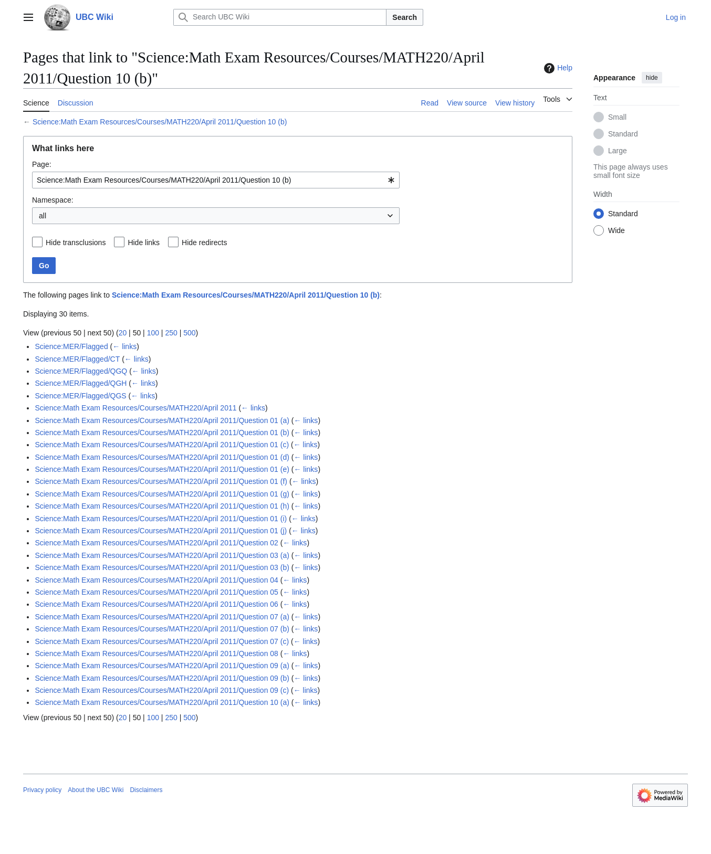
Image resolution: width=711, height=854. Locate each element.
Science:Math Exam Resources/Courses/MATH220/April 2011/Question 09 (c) (162, 690)
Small (617, 117)
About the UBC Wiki (95, 790)
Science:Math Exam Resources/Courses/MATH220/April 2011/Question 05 (156, 592)
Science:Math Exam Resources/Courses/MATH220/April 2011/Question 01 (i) (161, 518)
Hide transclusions (76, 242)
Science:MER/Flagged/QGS (80, 396)
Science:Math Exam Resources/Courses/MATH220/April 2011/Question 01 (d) (162, 457)
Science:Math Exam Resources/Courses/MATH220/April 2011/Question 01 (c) (162, 444)
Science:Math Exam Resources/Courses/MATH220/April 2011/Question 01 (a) (162, 420)
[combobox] (216, 180)
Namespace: (53, 200)
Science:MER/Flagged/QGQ (81, 371)
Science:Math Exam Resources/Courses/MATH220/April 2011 (135, 408)
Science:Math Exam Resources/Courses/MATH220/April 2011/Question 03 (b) (162, 567)
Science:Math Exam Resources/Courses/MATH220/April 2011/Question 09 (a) (162, 665)
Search (404, 17)
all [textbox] (42, 216)
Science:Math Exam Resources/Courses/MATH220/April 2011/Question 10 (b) (160, 122)
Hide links (144, 242)
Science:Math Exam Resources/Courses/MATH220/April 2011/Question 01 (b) (162, 432)
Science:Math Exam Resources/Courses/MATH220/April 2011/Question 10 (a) (162, 702)
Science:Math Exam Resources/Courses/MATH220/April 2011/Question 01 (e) (162, 469)
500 (189, 333)
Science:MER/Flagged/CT (77, 359)
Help (556, 68)
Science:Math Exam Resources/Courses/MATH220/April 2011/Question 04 (156, 580)
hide (652, 77)
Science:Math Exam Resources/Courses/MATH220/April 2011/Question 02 (156, 543)
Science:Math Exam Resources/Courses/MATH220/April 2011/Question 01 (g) (162, 494)
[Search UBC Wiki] (279, 17)
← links (124, 346)
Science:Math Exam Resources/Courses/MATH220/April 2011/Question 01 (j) (161, 530)
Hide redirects (204, 242)
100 (153, 333)
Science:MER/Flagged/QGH (81, 383)
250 (171, 333)
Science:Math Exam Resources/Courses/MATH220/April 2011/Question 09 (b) (162, 678)
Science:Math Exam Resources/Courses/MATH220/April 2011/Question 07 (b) (162, 629)
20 (123, 333)
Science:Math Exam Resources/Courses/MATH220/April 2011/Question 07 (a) (162, 617)
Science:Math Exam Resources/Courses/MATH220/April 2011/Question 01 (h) (162, 506)
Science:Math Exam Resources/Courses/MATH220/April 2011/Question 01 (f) (161, 481)
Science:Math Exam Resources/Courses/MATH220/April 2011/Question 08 (156, 653)
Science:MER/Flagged (71, 346)
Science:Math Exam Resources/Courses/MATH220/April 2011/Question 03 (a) (162, 555)
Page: (41, 164)
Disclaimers (146, 790)
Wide (616, 230)
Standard (623, 134)
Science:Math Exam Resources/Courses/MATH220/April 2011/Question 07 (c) (162, 641)
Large (617, 150)
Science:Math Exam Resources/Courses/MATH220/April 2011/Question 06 (156, 604)
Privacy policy (42, 790)
